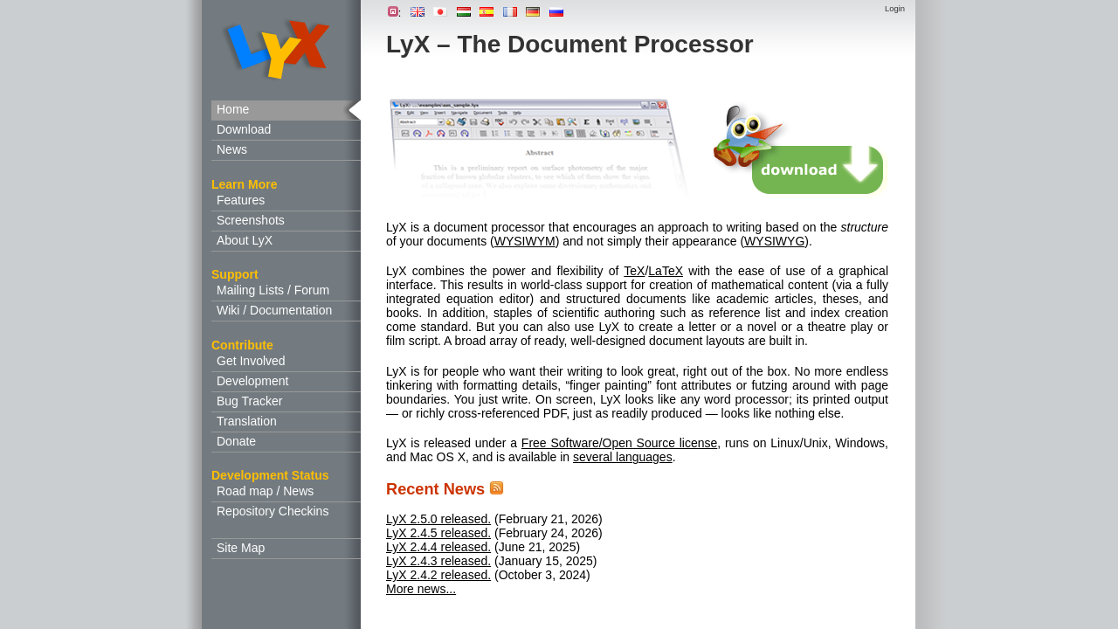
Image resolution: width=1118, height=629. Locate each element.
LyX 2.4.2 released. (438, 575)
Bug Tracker (249, 401)
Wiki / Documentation (274, 310)
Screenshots (251, 220)
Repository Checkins (272, 511)
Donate (236, 441)
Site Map (241, 548)
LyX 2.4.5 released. (438, 533)
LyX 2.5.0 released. (438, 519)
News (232, 149)
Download (244, 129)
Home (233, 109)
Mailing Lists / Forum (273, 290)
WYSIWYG (774, 241)
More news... (421, 589)
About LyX (245, 240)
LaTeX (665, 271)
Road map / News (265, 491)
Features (241, 200)
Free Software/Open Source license (619, 443)
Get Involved (251, 361)
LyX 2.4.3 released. (438, 561)
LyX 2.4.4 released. (438, 547)
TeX (634, 271)
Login (895, 8)
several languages (623, 457)
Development (253, 381)
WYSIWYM (525, 241)
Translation (247, 421)
